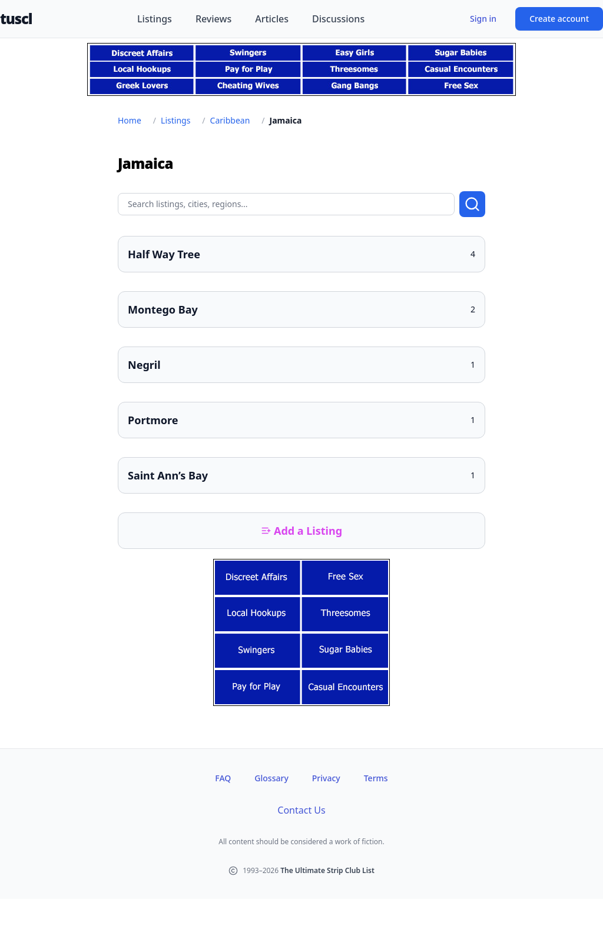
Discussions (338, 18)
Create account (559, 18)
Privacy (326, 778)
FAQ (223, 778)
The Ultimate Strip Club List (327, 870)
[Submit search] (472, 204)
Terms (376, 778)
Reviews (213, 18)
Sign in (483, 18)
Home (129, 120)
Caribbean (230, 120)
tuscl (16, 18)
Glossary (271, 778)
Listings (154, 18)
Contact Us (301, 810)
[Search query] (286, 204)
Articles (272, 18)
